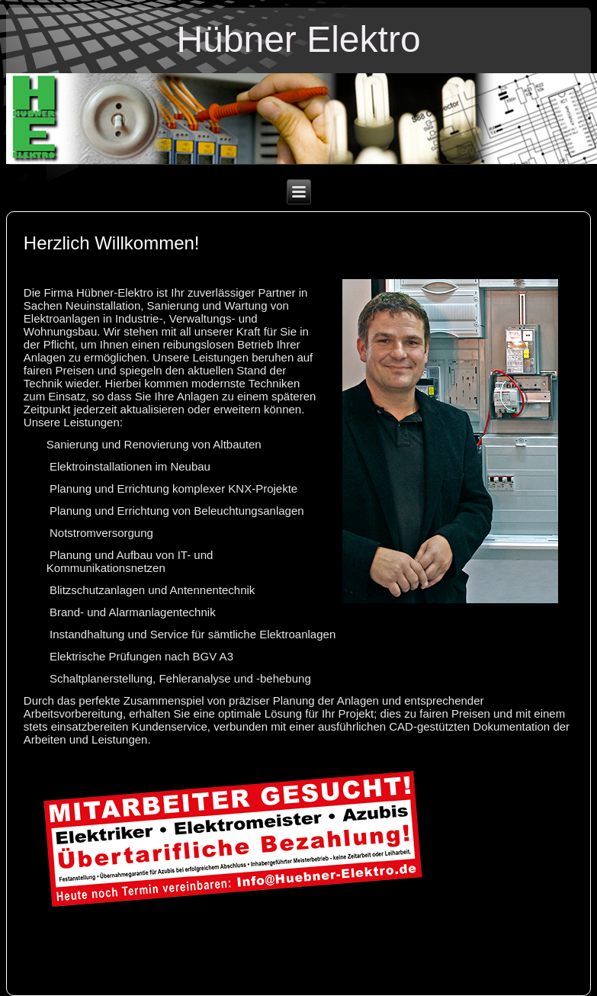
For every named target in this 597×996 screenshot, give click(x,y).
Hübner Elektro (298, 39)
